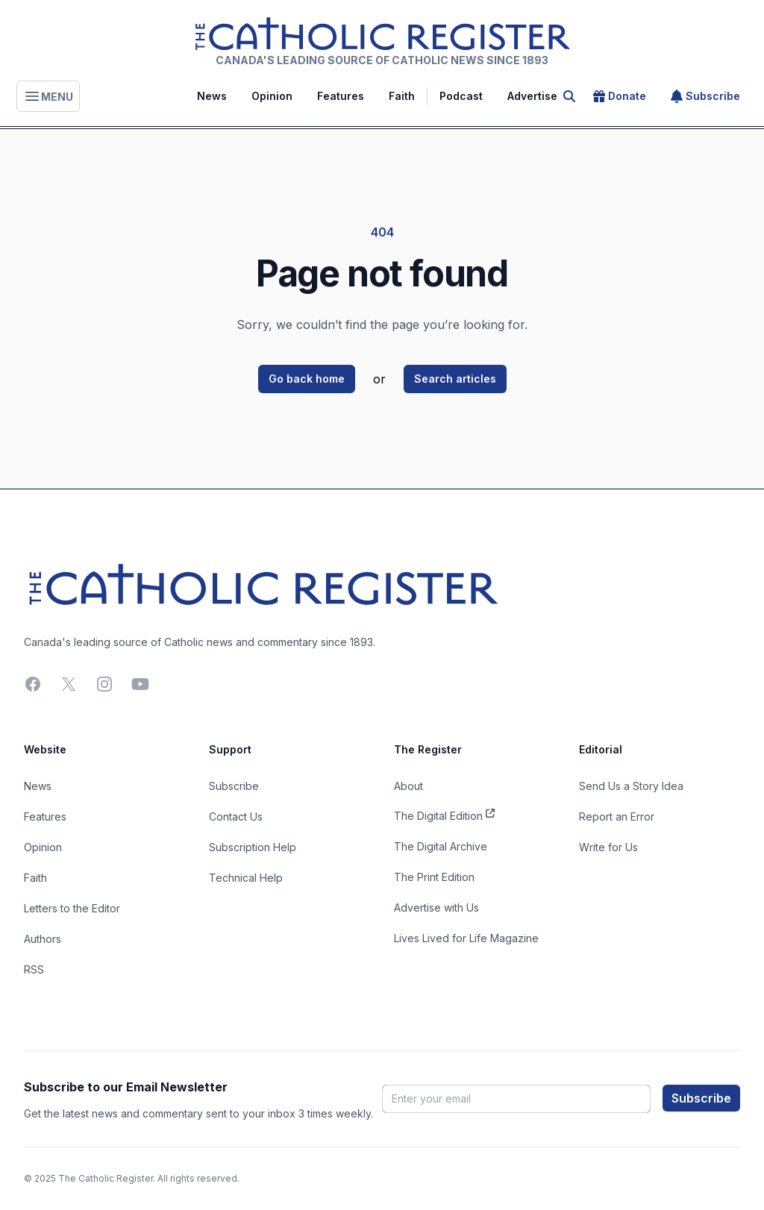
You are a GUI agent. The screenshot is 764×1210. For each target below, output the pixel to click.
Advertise (532, 96)
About (408, 786)
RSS (34, 969)
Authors (42, 938)
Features (340, 96)
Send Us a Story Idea (631, 786)
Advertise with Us (436, 907)
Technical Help (246, 877)
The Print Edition (434, 877)
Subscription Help (252, 847)
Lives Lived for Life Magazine (466, 938)
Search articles (455, 378)
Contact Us (236, 816)
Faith (402, 96)
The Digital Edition (444, 814)
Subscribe (705, 96)
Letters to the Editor (72, 908)
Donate (619, 96)
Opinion (271, 96)
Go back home (307, 378)
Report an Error (616, 816)
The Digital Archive (440, 846)
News (212, 96)
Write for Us (608, 847)
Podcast (461, 96)
